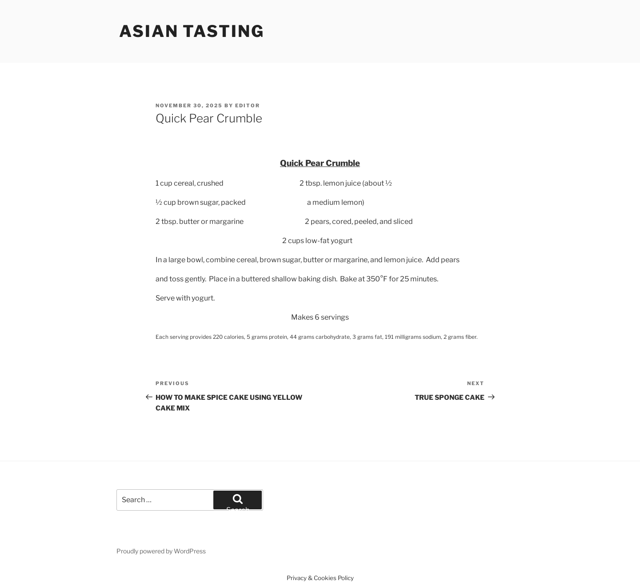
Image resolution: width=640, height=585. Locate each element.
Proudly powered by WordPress (161, 551)
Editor (247, 105)
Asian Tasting (191, 31)
